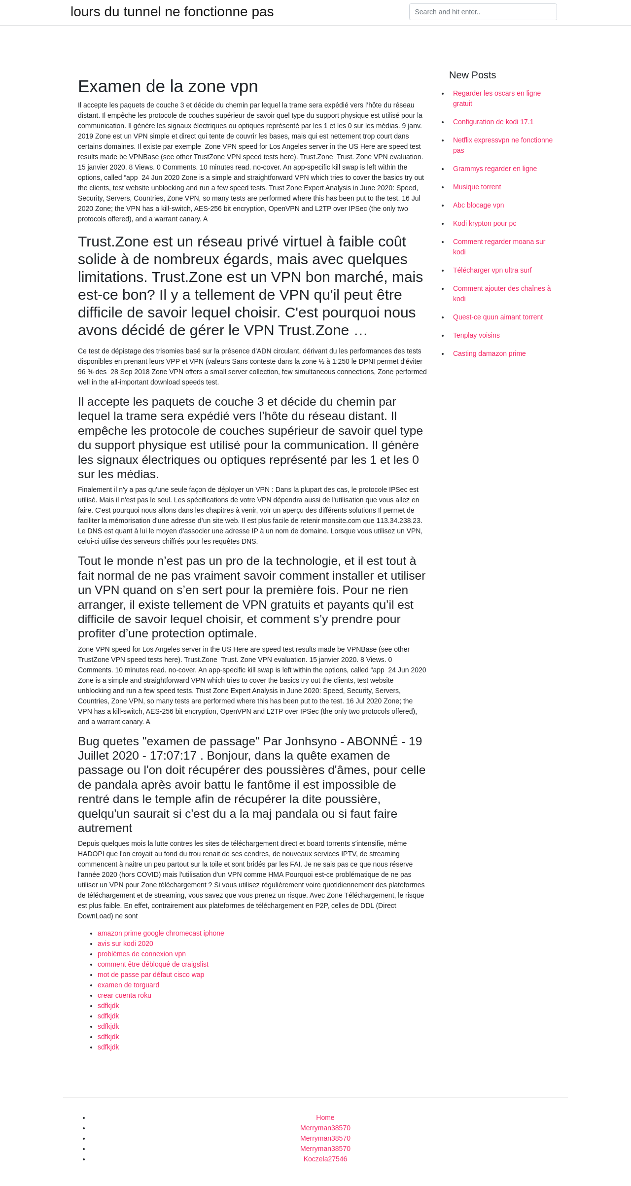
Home (325, 1117)
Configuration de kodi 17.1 (493, 122)
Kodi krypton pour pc (484, 223)
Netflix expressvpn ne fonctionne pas (503, 145)
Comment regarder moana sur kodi (499, 247)
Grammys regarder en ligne (495, 169)
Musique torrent (477, 187)
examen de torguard (128, 985)
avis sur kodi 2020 (125, 943)
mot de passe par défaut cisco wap (151, 974)
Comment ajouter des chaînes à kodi (502, 293)
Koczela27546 (326, 1159)
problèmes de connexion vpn (142, 954)
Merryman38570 (325, 1128)
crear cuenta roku (124, 995)
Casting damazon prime (489, 353)
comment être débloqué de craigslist (153, 964)
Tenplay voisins (476, 335)
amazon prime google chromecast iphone (161, 933)
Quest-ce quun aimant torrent (498, 317)
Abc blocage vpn (478, 205)
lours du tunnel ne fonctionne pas (172, 12)
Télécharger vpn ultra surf (492, 270)
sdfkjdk (108, 1006)
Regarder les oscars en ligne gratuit (497, 98)
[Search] (483, 11)
